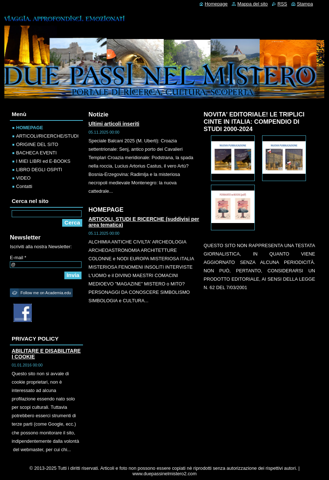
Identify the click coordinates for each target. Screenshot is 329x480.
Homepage (216, 4)
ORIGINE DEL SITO (37, 144)
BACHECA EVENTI (36, 152)
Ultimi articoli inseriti (113, 124)
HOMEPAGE (29, 127)
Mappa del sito (252, 4)
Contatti (24, 186)
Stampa (305, 4)
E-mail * (18, 257)
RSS (282, 4)
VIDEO (23, 178)
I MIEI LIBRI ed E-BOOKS (43, 161)
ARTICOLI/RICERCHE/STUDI (47, 136)
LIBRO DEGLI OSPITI (39, 169)
